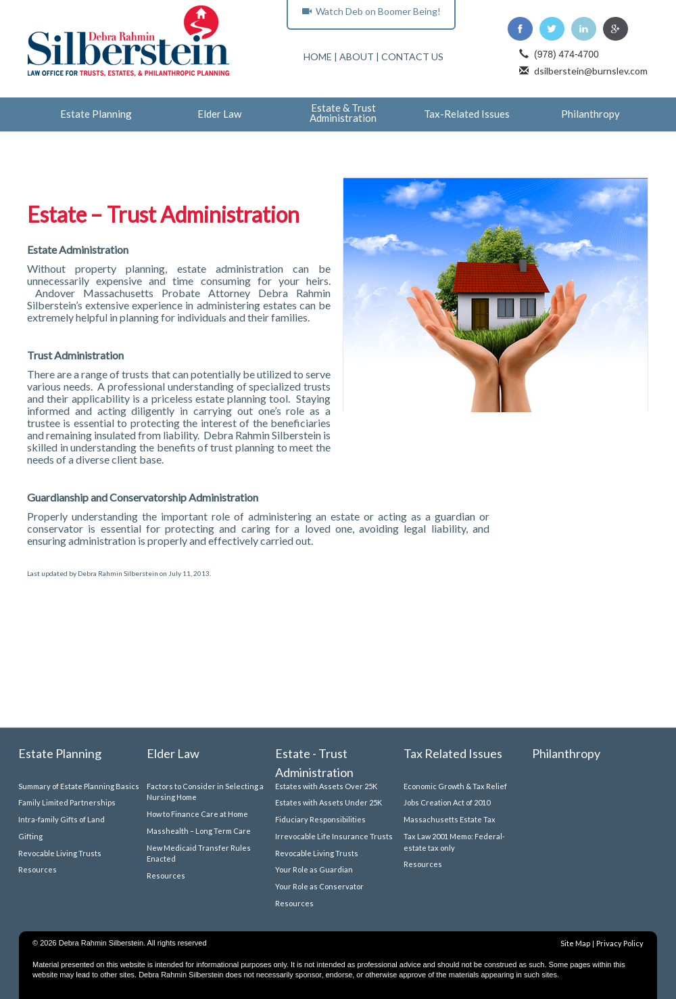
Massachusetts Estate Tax (450, 819)
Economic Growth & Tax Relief (455, 786)
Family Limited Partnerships (67, 802)
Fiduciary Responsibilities (320, 819)
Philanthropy (590, 114)
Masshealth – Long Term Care (199, 830)
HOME (318, 56)
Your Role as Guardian (314, 869)
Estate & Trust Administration (343, 113)
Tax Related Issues (453, 753)
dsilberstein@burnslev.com (591, 70)
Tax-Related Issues (467, 114)
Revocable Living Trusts (59, 853)
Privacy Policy (620, 943)
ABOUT (356, 56)
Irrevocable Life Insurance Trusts (334, 836)
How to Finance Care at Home (197, 813)
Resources (37, 869)
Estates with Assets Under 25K (328, 802)
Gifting (30, 836)
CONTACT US (412, 56)
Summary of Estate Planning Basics (78, 786)
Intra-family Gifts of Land (61, 819)
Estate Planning (96, 114)
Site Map (575, 943)
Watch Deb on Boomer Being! (371, 11)
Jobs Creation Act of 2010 (447, 802)
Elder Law (219, 114)
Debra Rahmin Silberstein (118, 573)
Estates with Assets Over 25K (326, 786)
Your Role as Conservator (319, 886)
